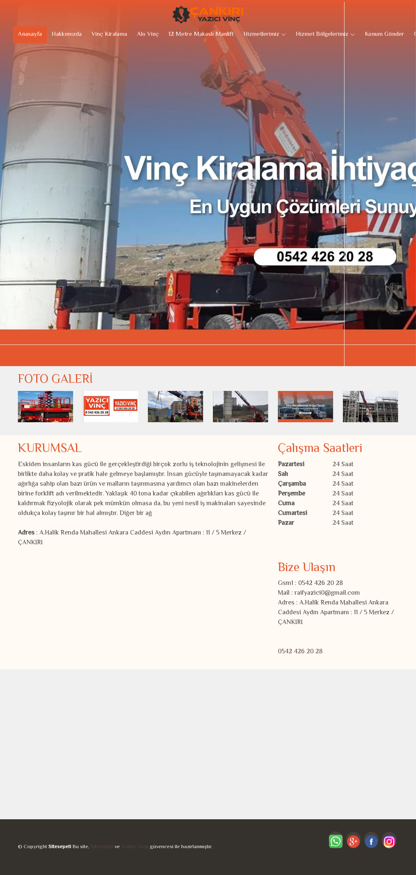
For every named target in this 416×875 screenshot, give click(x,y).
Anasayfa (30, 34)
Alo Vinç (148, 34)
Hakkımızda (67, 34)
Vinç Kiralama (109, 34)
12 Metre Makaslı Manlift (201, 34)
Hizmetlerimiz (264, 34)
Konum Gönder (384, 34)
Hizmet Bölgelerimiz (325, 34)
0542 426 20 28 (300, 652)
